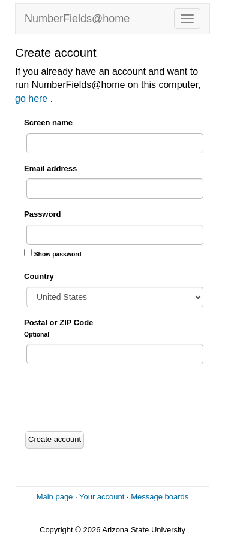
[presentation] (115, 397)
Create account (54, 439)
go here (32, 98)
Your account (101, 496)
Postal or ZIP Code (58, 328)
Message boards (159, 496)
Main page (55, 496)
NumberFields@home (77, 19)
